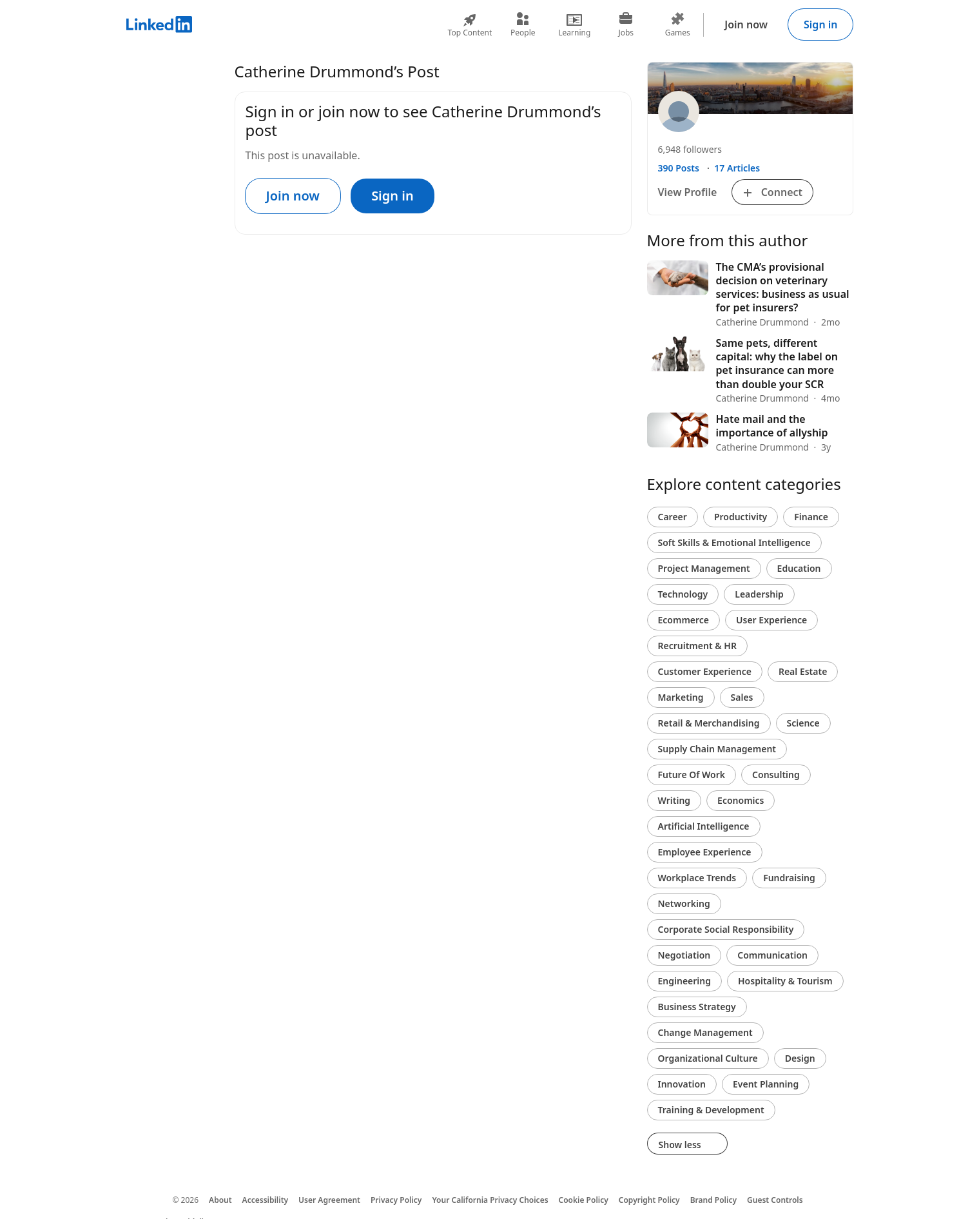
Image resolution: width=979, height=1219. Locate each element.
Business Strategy (697, 1006)
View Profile (687, 192)
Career (672, 517)
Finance (811, 517)
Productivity (740, 517)
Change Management (705, 1032)
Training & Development (711, 1110)
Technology (683, 594)
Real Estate (803, 671)
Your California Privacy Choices (490, 1200)
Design (800, 1058)
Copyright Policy (649, 1200)
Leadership (759, 594)
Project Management (704, 568)
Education (799, 568)
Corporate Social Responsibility (726, 929)
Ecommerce (684, 620)
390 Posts (678, 168)
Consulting (776, 774)
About (220, 1200)
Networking (684, 903)
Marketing (681, 697)
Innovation (682, 1084)
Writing (674, 800)
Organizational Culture (708, 1058)
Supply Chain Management (717, 749)
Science (803, 723)
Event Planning (766, 1084)
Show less (688, 1144)
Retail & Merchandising (709, 723)
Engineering (685, 981)
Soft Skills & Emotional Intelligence (734, 542)
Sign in (820, 24)
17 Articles (737, 168)
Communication (772, 955)
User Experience (771, 620)
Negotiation (684, 955)
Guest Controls (775, 1200)
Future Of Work (692, 774)
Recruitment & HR (697, 645)
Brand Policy (713, 1200)
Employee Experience (704, 852)
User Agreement (329, 1200)
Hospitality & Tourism (785, 981)
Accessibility (265, 1200)
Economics (740, 800)
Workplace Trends (697, 878)
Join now (746, 24)
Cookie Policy (583, 1200)
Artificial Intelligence (704, 826)
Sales (742, 697)
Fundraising (789, 878)
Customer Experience (704, 671)
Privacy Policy (396, 1200)
